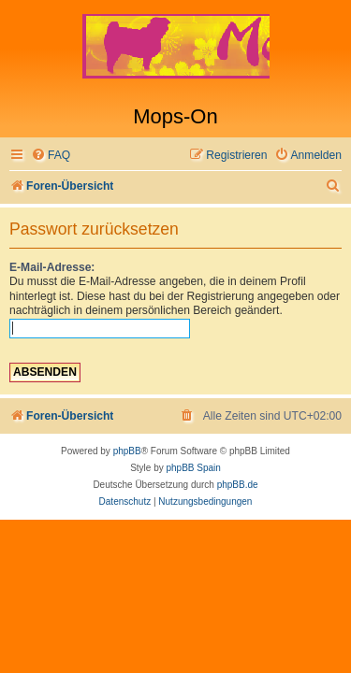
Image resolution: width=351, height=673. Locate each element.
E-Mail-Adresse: (52, 267)
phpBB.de (237, 485)
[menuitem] (50, 155)
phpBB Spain (193, 468)
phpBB (127, 451)
